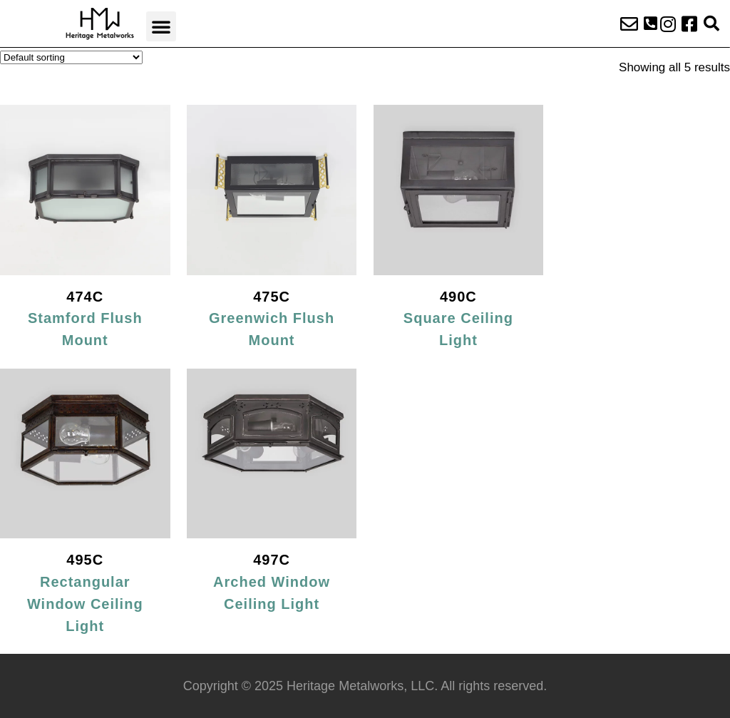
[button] (161, 26)
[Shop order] (71, 57)
